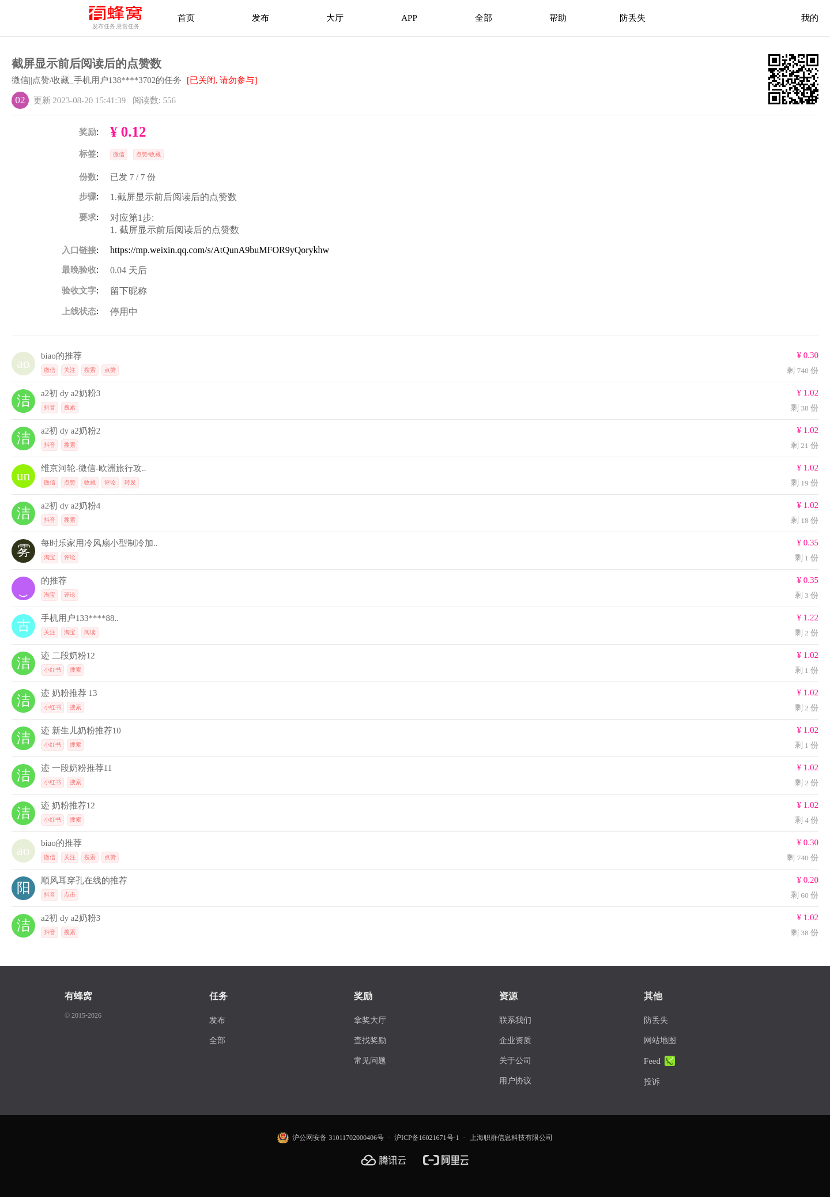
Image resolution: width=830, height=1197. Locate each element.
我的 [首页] (809, 17)
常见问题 (370, 1060)
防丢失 (633, 17)
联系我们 (515, 1020)
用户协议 (515, 1080)
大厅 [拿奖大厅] (335, 17)
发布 (260, 17)
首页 (186, 17)
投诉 (652, 1082)
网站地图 (660, 1040)
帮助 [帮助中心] (558, 17)
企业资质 (515, 1040)
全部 (483, 17)
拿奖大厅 (370, 1020)
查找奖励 (370, 1040)
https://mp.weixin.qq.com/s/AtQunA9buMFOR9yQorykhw (219, 250)
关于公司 (515, 1060)
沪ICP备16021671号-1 (426, 1138)
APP (409, 17)
